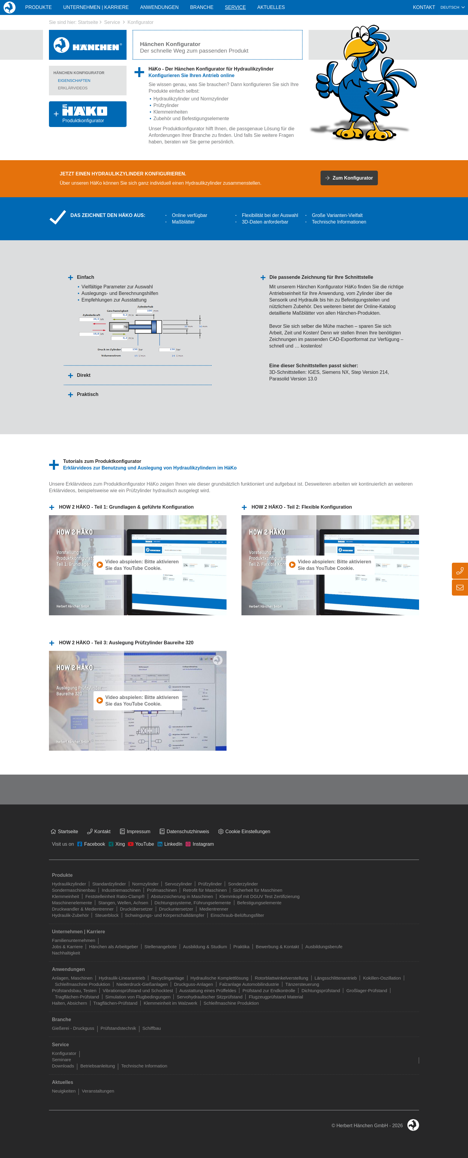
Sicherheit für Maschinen (257, 890)
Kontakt (424, 7)
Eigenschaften (74, 80)
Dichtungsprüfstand (320, 990)
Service (112, 22)
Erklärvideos (72, 88)
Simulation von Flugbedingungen (138, 996)
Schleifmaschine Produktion (82, 984)
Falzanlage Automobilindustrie (249, 984)
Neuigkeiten (64, 1090)
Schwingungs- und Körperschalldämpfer (164, 915)
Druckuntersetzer (176, 908)
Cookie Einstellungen (247, 831)
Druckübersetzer (136, 908)
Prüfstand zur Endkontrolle (268, 990)
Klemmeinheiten (170, 111)
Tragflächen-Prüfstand (77, 996)
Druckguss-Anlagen (193, 984)
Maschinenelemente (72, 902)
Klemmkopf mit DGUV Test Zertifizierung (259, 896)
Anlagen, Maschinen (72, 977)
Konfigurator (140, 22)
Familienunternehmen (73, 940)
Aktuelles (271, 7)
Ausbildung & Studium (205, 946)
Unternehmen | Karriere (96, 7)
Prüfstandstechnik (118, 1028)
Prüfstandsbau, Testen (74, 990)
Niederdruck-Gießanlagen (142, 984)
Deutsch (450, 7)
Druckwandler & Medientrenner (83, 908)
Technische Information (144, 1065)
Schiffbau (151, 1028)
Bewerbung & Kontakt (277, 946)
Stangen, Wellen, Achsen (123, 902)
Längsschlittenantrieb (336, 977)
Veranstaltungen (98, 1090)
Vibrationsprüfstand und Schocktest (138, 990)
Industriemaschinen (121, 890)
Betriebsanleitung (97, 1065)
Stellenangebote (160, 946)
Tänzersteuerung (302, 984)
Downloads (63, 1065)
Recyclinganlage (167, 977)
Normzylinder (214, 98)
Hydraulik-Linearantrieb (122, 977)
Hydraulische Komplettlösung (219, 977)
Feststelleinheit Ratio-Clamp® (115, 896)
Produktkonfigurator (78, 113)
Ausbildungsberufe (323, 946)
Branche (201, 7)
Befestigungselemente (259, 902)
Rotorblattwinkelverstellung (281, 977)
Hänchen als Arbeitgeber (113, 946)
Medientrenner (213, 908)
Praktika (241, 946)
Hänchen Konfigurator (78, 73)
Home (9, 7)
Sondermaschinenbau (74, 890)
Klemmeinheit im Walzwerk (170, 1003)
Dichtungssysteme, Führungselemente (193, 902)
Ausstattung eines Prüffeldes (207, 990)
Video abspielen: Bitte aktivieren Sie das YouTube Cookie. (142, 565)
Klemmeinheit (65, 896)
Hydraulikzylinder (171, 98)
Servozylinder (178, 883)
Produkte (38, 7)
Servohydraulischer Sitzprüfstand (209, 996)
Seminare (61, 1059)
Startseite (88, 22)
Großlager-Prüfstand (366, 990)
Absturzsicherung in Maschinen (182, 896)
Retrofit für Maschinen (205, 890)
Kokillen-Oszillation (382, 977)
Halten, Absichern (69, 1003)
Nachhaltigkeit (66, 952)
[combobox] (453, 7)
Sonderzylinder (243, 883)
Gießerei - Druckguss (73, 1028)
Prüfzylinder (165, 105)
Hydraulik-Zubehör (70, 915)
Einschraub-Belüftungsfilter (237, 915)
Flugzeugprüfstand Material (276, 996)
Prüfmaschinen (162, 890)
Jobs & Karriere (67, 946)
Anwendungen (159, 7)
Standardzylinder (109, 883)
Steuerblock (106, 915)
